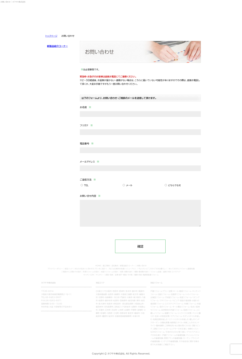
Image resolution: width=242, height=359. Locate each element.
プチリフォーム (165, 300)
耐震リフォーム (171, 313)
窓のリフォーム (165, 307)
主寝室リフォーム (157, 297)
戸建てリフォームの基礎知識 (173, 335)
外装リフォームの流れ (91, 272)
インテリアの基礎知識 (169, 341)
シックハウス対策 (184, 313)
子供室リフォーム (172, 297)
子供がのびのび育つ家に (176, 332)
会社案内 (161, 25)
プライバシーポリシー (55, 269)
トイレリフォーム (192, 294)
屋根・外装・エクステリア (172, 272)
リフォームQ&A (107, 25)
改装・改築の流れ (126, 272)
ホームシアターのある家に (176, 329)
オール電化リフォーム (181, 307)
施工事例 (134, 25)
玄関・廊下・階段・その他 (123, 275)
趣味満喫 (160, 325)
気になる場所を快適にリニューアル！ (123, 269)
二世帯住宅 (169, 325)
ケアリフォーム (176, 316)
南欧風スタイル (176, 322)
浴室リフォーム (164, 294)
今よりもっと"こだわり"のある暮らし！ (152, 269)
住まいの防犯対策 (162, 316)
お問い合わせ (187, 25)
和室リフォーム (186, 297)
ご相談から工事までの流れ (71, 272)
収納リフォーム (189, 310)
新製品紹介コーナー (57, 46)
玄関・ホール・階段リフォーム (179, 291)
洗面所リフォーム (178, 294)
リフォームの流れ (81, 25)
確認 (140, 246)
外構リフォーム (190, 304)
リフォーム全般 (156, 272)
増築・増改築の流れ (141, 272)
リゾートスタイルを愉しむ (179, 319)
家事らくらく (193, 329)
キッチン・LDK (88, 275)
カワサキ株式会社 (56, 11)
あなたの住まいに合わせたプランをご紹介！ (90, 269)
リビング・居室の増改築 (181, 300)
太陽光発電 (164, 322)
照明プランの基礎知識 (173, 338)
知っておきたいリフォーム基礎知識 (182, 269)
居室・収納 (109, 275)
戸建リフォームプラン (159, 291)
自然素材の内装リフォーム (172, 310)
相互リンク (69, 269)
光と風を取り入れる (183, 325)
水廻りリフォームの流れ (109, 272)
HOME (98, 265)
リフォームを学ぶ (54, 25)
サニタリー (100, 275)
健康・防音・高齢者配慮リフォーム (146, 275)
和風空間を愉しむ (160, 319)
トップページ (51, 36)
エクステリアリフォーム (174, 304)
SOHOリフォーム (157, 332)
